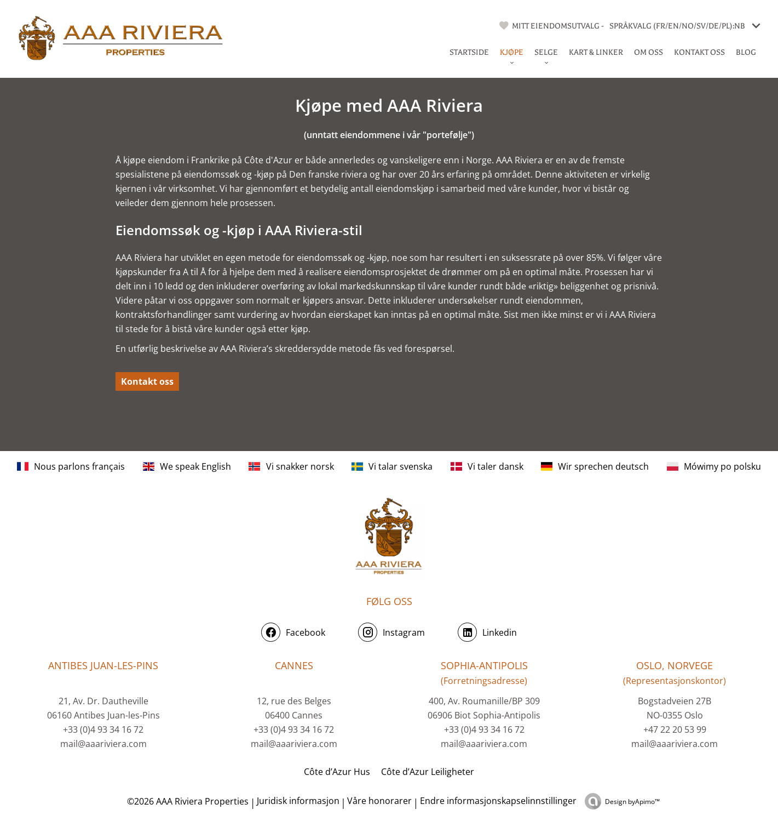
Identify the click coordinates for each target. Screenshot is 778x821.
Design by (632, 801)
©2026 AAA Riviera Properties (187, 801)
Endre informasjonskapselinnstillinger (498, 801)
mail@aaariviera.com (103, 744)
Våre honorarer (379, 801)
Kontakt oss (147, 381)
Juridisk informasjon (298, 801)
